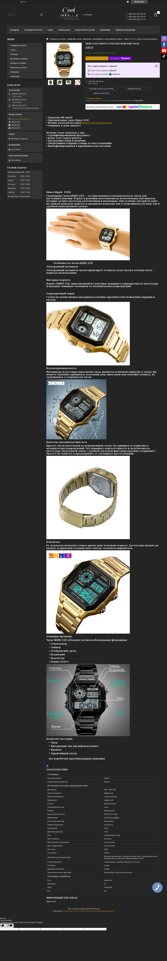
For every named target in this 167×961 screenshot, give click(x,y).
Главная (14, 30)
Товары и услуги (33, 30)
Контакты (64, 30)
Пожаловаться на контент (74, 909)
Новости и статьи (85, 30)
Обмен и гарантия (125, 30)
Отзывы (14, 54)
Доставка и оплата (19, 59)
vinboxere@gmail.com (20, 119)
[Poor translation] (9, 923)
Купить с (121, 58)
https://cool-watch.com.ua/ (97, 120)
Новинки (105, 30)
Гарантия (14, 76)
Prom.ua (96, 906)
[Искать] (41, 15)
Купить (98, 58)
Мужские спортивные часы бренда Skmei (102, 39)
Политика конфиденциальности (100, 909)
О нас (50, 30)
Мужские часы (74, 39)
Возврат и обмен (18, 63)
